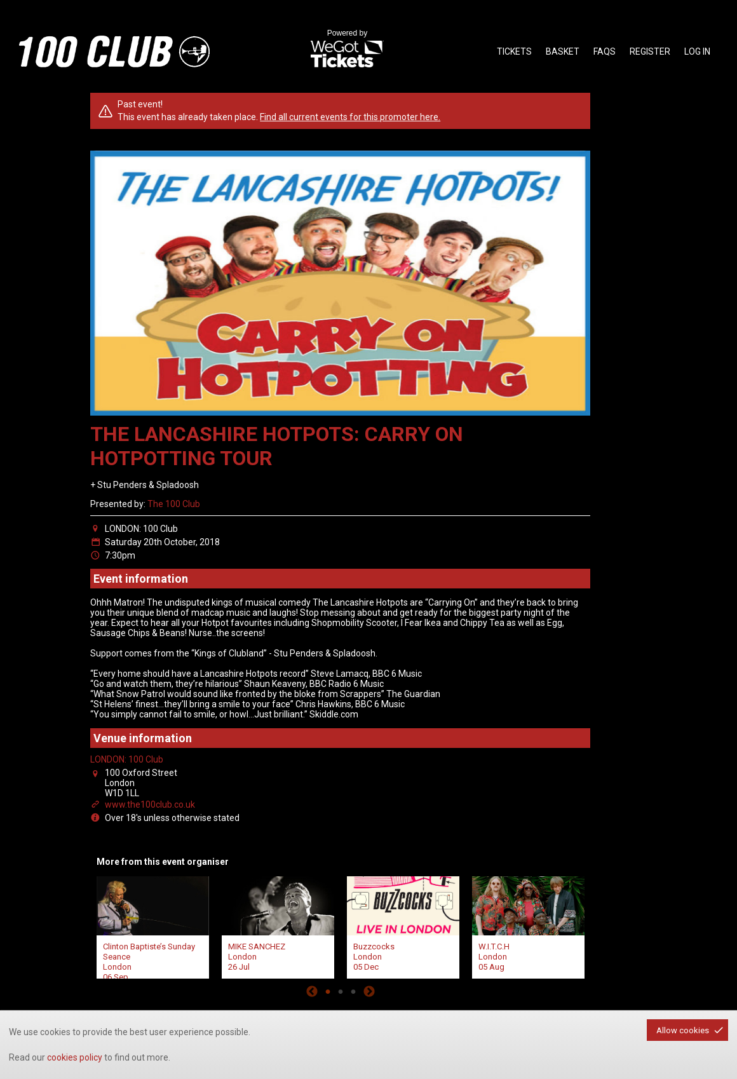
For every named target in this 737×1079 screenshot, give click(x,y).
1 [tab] (328, 991)
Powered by (347, 50)
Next (369, 991)
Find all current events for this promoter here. (350, 117)
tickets (514, 51)
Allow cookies (682, 1030)
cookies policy (74, 1057)
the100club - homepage (114, 51)
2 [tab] (340, 991)
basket (562, 51)
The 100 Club (173, 504)
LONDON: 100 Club (126, 759)
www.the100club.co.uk (150, 804)
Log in (697, 51)
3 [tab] (353, 991)
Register (650, 51)
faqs (604, 51)
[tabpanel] (152, 926)
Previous (312, 991)
